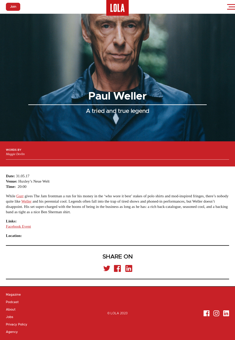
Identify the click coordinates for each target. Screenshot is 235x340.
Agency (12, 332)
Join (13, 6)
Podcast (12, 302)
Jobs (9, 317)
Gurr (20, 196)
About (11, 309)
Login (219, 7)
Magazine (13, 294)
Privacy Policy (16, 324)
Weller (26, 201)
